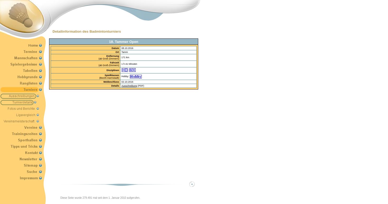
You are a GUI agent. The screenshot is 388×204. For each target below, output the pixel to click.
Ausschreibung (129, 85)
